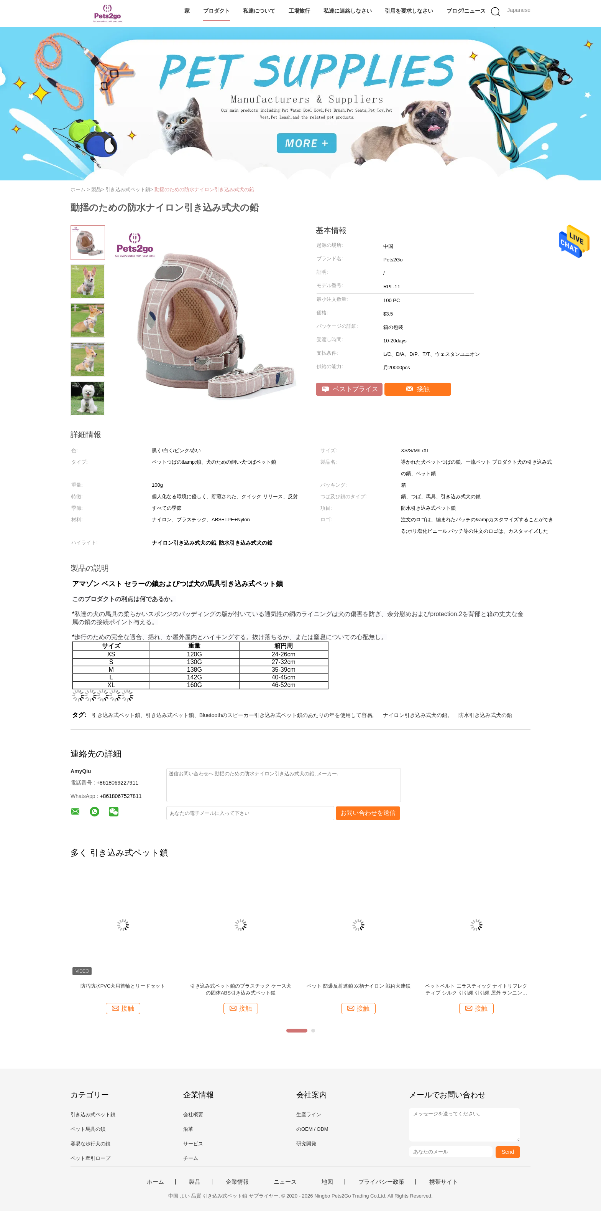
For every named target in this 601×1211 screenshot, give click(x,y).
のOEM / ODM (312, 1129)
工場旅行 (299, 11)
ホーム (155, 1182)
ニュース (285, 1182)
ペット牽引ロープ (90, 1158)
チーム (190, 1158)
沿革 (188, 1129)
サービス (193, 1144)
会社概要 (193, 1114)
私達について (259, 11)
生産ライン (308, 1114)
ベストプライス (350, 389)
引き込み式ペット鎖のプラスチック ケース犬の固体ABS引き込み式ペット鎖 (240, 989)
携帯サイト (443, 1182)
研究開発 (306, 1144)
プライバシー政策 (381, 1182)
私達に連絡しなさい (347, 11)
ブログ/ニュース (466, 11)
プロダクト (216, 11)
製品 (194, 1182)
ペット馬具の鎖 (88, 1129)
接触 (418, 389)
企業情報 (237, 1182)
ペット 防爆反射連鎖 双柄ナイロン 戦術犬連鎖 (359, 986)
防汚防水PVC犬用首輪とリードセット (123, 986)
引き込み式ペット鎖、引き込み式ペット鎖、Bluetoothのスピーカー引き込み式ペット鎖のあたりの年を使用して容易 (232, 715)
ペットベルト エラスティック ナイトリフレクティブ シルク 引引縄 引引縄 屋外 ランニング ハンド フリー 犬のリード (476, 989)
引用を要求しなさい (409, 11)
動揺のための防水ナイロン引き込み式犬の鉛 (204, 189)
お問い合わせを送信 (368, 813)
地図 (327, 1182)
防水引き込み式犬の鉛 (485, 715)
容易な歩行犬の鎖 (90, 1144)
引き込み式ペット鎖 (93, 1114)
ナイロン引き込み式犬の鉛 (415, 715)
